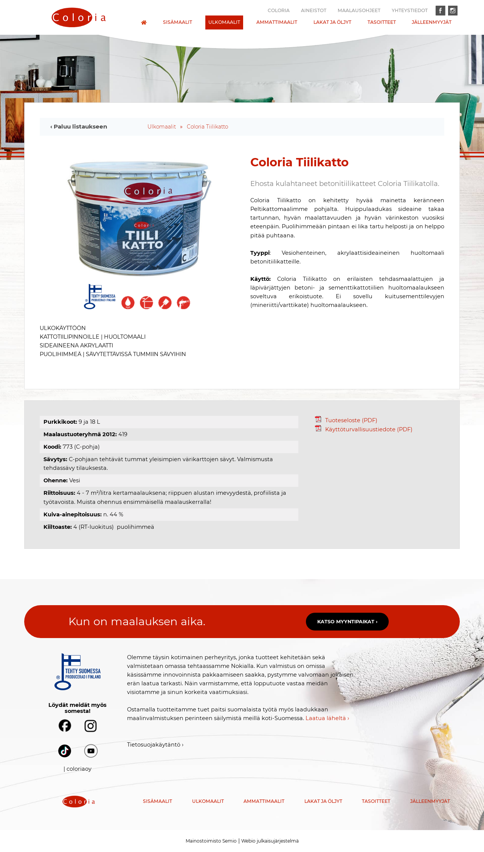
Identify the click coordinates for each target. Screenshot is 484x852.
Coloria (279, 10)
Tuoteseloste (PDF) (346, 420)
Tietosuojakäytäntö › (155, 744)
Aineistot (313, 10)
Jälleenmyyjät (431, 22)
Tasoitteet (382, 22)
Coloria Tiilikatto (207, 127)
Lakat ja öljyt (332, 22)
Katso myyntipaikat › (347, 621)
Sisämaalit (177, 22)
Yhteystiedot (410, 10)
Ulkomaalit (224, 22)
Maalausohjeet (359, 10)
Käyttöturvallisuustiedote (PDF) (364, 429)
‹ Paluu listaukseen (78, 126)
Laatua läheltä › (327, 718)
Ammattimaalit (276, 22)
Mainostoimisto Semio (211, 841)
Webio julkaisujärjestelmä (270, 841)
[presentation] (78, 17)
